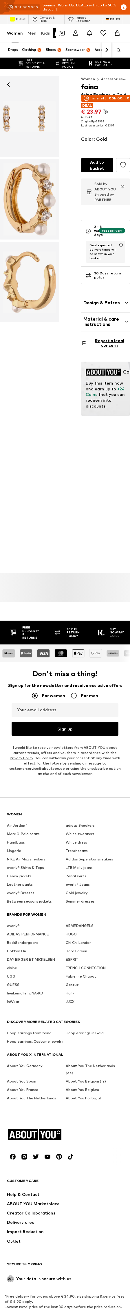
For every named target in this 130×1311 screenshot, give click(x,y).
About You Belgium (82, 1090)
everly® (13, 926)
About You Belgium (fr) (86, 1081)
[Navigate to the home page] (38, 1134)
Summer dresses (80, 901)
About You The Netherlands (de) (90, 1069)
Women (15, 33)
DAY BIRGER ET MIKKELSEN (31, 960)
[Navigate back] (8, 84)
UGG (11, 976)
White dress (76, 842)
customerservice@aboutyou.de (37, 769)
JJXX (70, 1002)
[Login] (75, 33)
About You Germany (25, 1066)
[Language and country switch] (113, 19)
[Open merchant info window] (122, 186)
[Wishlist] (103, 33)
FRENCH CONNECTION (86, 968)
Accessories (112, 79)
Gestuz (72, 985)
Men (32, 33)
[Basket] (117, 33)
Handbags (16, 842)
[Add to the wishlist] (123, 165)
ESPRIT (72, 960)
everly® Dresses (20, 893)
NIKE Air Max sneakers (26, 859)
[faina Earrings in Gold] (29, 199)
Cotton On (16, 951)
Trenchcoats (77, 851)
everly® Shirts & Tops (25, 868)
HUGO (71, 934)
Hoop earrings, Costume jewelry (35, 1041)
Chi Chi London (78, 943)
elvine (12, 968)
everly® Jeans (78, 885)
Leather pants (20, 885)
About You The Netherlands (31, 1098)
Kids (45, 33)
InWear (13, 1002)
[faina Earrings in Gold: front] (29, 116)
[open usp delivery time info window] (121, 245)
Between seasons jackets (29, 901)
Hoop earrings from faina (29, 1033)
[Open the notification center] (89, 33)
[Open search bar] (116, 50)
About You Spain (21, 1081)
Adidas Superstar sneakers (89, 859)
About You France (22, 1090)
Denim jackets (19, 876)
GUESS (13, 985)
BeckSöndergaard (23, 943)
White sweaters (80, 834)
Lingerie (14, 851)
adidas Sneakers (80, 826)
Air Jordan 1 (17, 826)
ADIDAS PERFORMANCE (28, 934)
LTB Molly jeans (79, 868)
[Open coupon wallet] (61, 33)
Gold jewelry (77, 893)
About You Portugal (83, 1098)
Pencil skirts (76, 876)
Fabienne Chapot (81, 976)
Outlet (17, 19)
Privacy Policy (21, 758)
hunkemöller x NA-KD (25, 993)
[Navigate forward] (106, 50)
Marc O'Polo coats (23, 834)
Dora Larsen (76, 951)
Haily (70, 993)
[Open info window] (124, 7)
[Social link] (12, 1156)
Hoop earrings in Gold (85, 1033)
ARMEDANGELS (80, 926)
